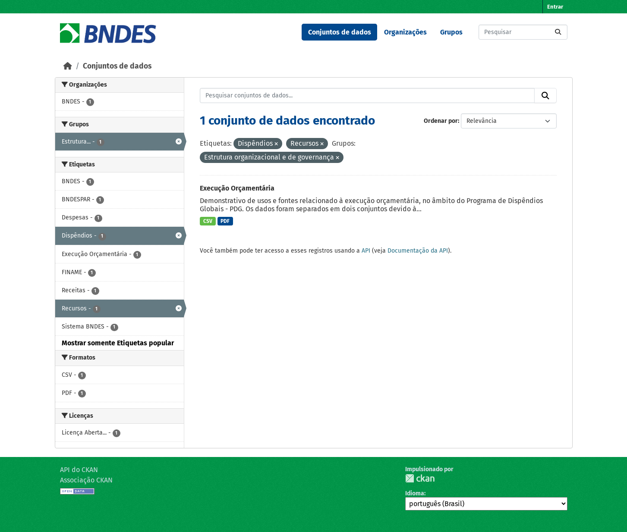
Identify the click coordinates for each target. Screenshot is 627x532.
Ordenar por (441, 121)
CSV (207, 221)
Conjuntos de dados (339, 32)
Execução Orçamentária (237, 188)
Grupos (451, 32)
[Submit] (558, 32)
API (366, 250)
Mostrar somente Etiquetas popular (118, 343)
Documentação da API (418, 250)
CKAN (420, 478)
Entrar (555, 6)
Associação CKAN (86, 480)
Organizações (405, 32)
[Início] (67, 66)
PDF (225, 221)
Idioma (414, 493)
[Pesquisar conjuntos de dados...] (523, 32)
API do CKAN (79, 470)
